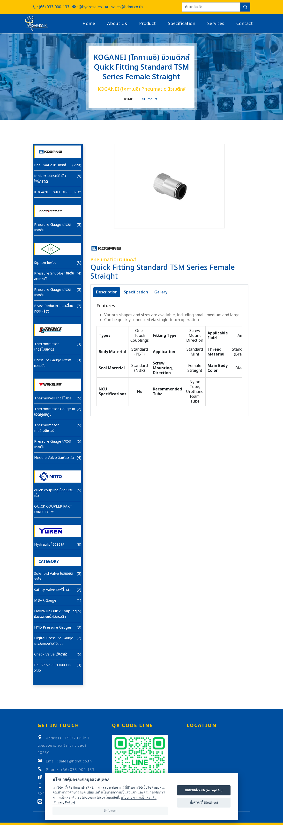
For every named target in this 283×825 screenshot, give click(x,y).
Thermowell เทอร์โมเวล (53, 398)
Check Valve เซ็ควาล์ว (50, 654)
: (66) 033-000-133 (50, 7)
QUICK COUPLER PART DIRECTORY (53, 509)
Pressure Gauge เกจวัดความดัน (52, 363)
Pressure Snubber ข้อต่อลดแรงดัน (54, 276)
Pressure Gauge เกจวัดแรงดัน (52, 227)
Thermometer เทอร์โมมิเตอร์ (46, 346)
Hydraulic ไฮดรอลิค (49, 544)
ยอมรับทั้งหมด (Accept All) (204, 790)
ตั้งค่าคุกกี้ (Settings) (204, 802)
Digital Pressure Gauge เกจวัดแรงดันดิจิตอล (53, 641)
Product (147, 23)
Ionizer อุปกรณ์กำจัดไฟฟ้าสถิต (50, 178)
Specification (181, 23)
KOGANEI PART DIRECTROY (57, 192)
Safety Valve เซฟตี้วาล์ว (52, 590)
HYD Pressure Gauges (53, 627)
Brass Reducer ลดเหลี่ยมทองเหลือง (53, 308)
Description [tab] (107, 292)
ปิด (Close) (110, 810)
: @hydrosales (87, 7)
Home (88, 23)
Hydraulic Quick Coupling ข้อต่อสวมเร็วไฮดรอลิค (55, 614)
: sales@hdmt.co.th (124, 7)
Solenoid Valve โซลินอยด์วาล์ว (53, 576)
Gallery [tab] (160, 292)
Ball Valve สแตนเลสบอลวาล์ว (52, 667)
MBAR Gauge (45, 600)
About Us (117, 23)
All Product (149, 99)
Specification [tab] (136, 292)
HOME (127, 99)
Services (215, 23)
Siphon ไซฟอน (45, 263)
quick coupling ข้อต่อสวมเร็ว (53, 493)
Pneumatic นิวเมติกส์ (50, 165)
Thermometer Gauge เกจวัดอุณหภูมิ (54, 411)
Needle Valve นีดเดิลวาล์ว (54, 458)
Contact (244, 23)
